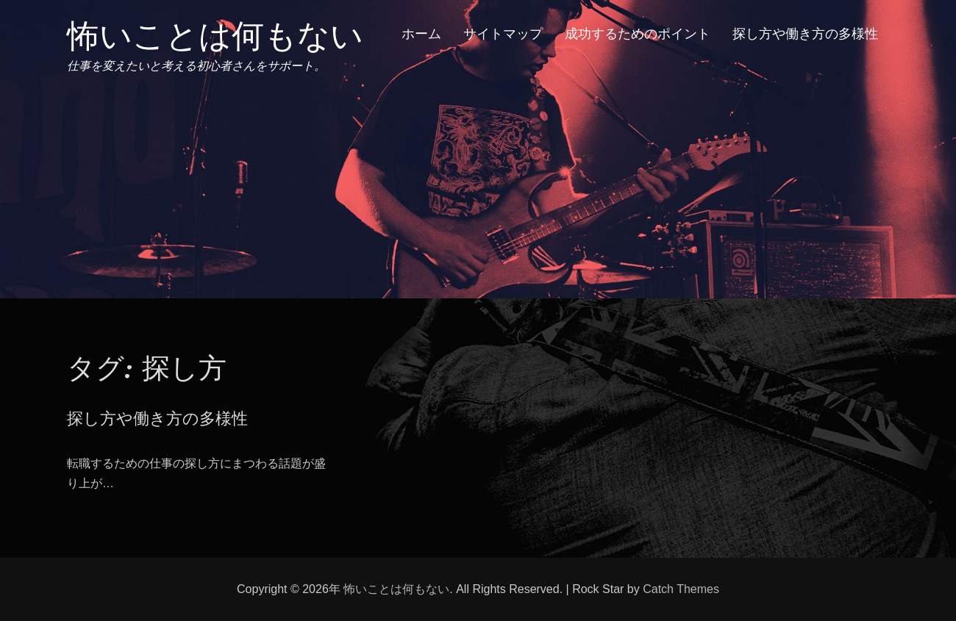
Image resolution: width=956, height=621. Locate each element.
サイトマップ (503, 33)
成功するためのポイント (637, 33)
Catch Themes (681, 589)
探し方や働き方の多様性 (805, 33)
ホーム (421, 33)
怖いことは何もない (215, 35)
